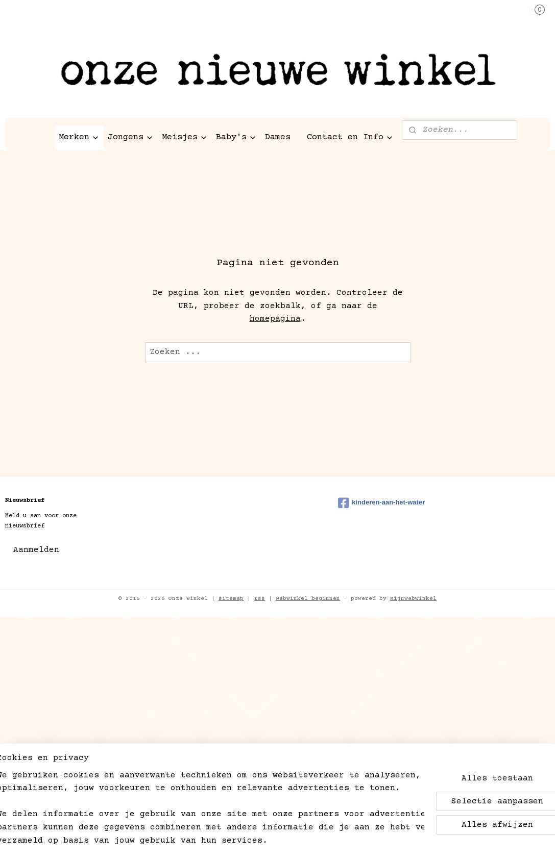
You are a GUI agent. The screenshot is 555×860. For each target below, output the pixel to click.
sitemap (231, 598)
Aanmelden (36, 549)
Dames (278, 137)
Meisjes (185, 137)
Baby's (236, 137)
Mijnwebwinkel (413, 598)
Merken (79, 137)
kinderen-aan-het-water (381, 503)
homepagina (275, 318)
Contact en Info (350, 137)
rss (259, 598)
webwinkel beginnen (308, 598)
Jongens (131, 137)
